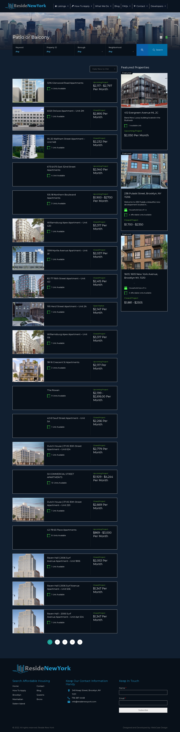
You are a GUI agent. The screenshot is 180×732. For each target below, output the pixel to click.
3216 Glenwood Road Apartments (65, 83)
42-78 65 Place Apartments (61, 530)
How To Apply (83, 6)
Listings (63, 6)
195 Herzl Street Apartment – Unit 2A (66, 306)
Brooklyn (16, 695)
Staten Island (18, 704)
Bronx (39, 699)
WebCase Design (159, 727)
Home (15, 686)
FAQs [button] (126, 6)
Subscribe (143, 710)
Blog (117, 6)
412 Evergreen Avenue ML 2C (141, 112)
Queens (40, 695)
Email (122, 698)
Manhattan (17, 699)
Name (122, 688)
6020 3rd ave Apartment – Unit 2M (65, 111)
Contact (142, 6)
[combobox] (89, 51)
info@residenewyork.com (84, 701)
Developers (158, 6)
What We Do (103, 6)
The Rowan (53, 390)
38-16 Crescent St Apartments (63, 362)
